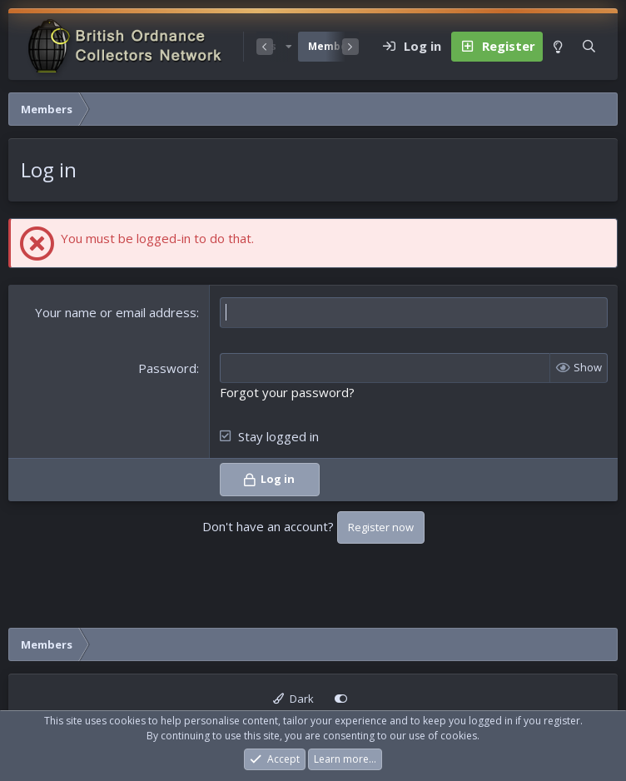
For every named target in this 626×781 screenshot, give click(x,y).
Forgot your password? (287, 392)
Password (167, 368)
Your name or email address (115, 312)
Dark (293, 698)
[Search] (589, 47)
